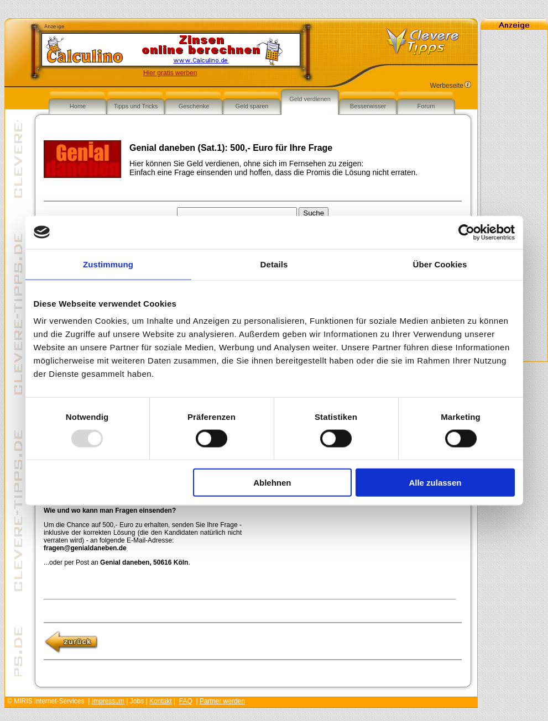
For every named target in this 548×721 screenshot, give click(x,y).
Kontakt (160, 701)
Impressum (108, 701)
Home (78, 106)
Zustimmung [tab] (108, 264)
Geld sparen (252, 106)
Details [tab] (274, 264)
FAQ (185, 701)
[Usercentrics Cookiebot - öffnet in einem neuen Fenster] (466, 232)
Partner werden (222, 701)
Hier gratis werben (170, 73)
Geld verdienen (310, 99)
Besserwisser (368, 106)
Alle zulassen (435, 482)
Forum (426, 106)
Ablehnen (272, 482)
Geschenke (194, 106)
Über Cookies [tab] (440, 264)
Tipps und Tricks (136, 106)
